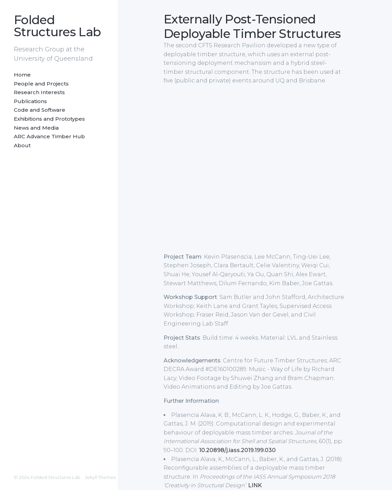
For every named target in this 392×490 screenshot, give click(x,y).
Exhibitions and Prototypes (49, 119)
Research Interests (39, 92)
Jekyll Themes (100, 477)
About (22, 145)
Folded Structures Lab (57, 25)
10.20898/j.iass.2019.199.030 (237, 450)
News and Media (36, 127)
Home (22, 74)
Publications (30, 101)
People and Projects (41, 83)
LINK (255, 485)
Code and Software (39, 110)
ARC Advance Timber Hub (49, 136)
